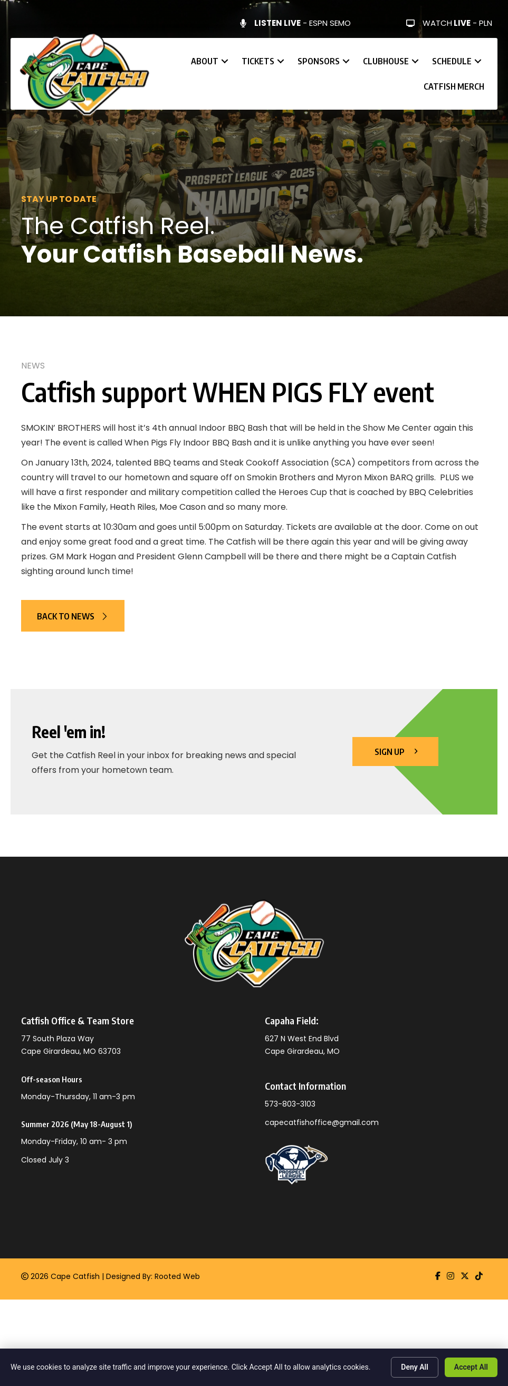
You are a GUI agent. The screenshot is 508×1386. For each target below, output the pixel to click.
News (33, 366)
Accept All (471, 1367)
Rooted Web (177, 1276)
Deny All (414, 1367)
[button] (224, 61)
